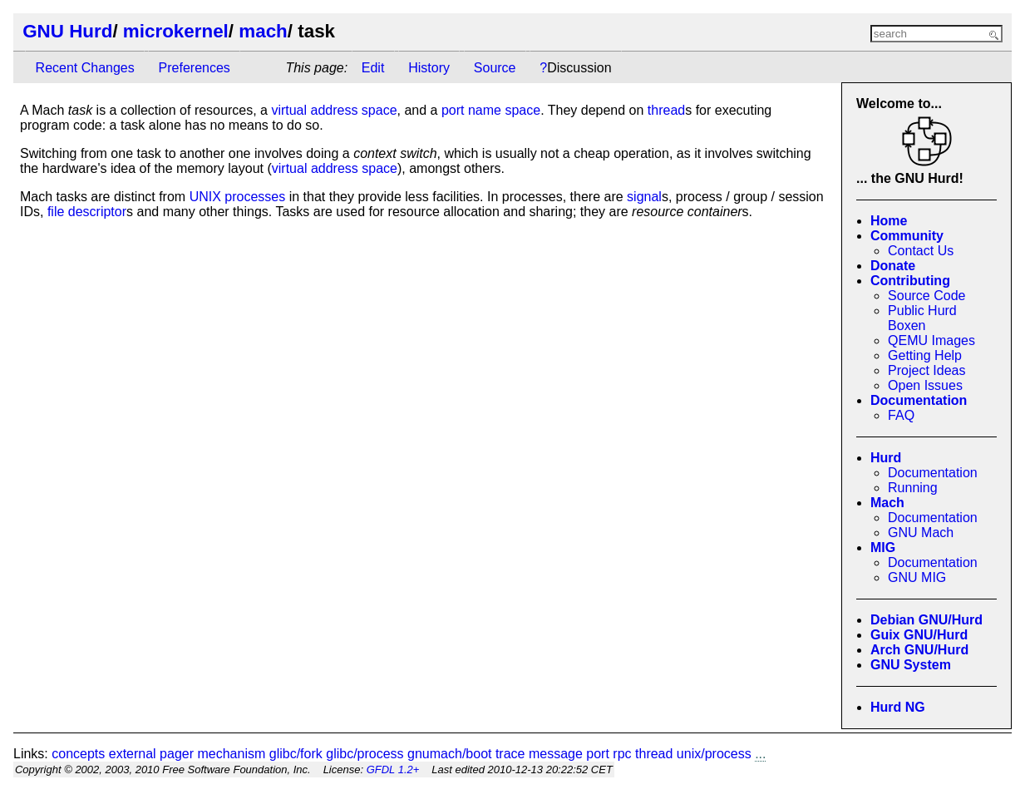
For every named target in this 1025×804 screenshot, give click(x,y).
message (556, 754)
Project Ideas (926, 370)
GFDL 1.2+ (393, 769)
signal (644, 197)
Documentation (918, 400)
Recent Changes (85, 68)
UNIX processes (238, 197)
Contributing (910, 281)
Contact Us (921, 251)
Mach (887, 503)
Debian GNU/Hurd (926, 620)
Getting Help (925, 355)
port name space (490, 110)
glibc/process (364, 754)
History (429, 68)
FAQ (901, 415)
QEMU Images (931, 340)
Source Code (926, 296)
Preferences (194, 68)
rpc (622, 754)
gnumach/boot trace (466, 754)
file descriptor (86, 212)
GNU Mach (921, 532)
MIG (882, 547)
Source (495, 68)
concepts (78, 754)
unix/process (714, 754)
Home (888, 221)
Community (907, 236)
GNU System (910, 665)
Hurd (885, 458)
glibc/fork (296, 754)
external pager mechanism (187, 754)
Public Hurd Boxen (922, 318)
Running (913, 488)
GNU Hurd (67, 31)
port (597, 754)
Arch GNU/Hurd (919, 650)
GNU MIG (917, 577)
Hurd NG (897, 707)
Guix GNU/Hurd (919, 635)
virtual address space (334, 110)
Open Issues (925, 385)
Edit (373, 68)
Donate (892, 266)
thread (666, 110)
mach (263, 31)
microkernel (176, 31)
